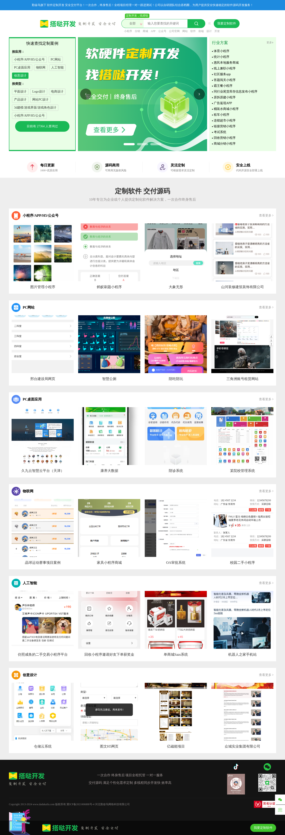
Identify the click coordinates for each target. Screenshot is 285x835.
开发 (217, 31)
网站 (185, 31)
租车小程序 (221, 116)
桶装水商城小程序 (226, 110)
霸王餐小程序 (223, 87)
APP (153, 31)
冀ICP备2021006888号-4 (80, 804)
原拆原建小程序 (225, 99)
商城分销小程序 (225, 145)
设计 (209, 31)
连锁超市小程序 (225, 122)
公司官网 (174, 31)
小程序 (128, 31)
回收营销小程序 (225, 139)
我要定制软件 (226, 23)
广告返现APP (223, 104)
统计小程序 (221, 58)
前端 (201, 31)
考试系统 (220, 133)
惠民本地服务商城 (226, 64)
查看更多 (266, 215)
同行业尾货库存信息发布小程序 (235, 93)
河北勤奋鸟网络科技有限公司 (112, 804)
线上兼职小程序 (225, 70)
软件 (193, 31)
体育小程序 (221, 52)
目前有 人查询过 (42, 126)
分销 (137, 31)
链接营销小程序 (225, 127)
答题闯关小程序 (225, 81)
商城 (145, 31)
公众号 (162, 31)
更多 (270, 42)
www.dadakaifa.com (44, 804)
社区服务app (222, 75)
